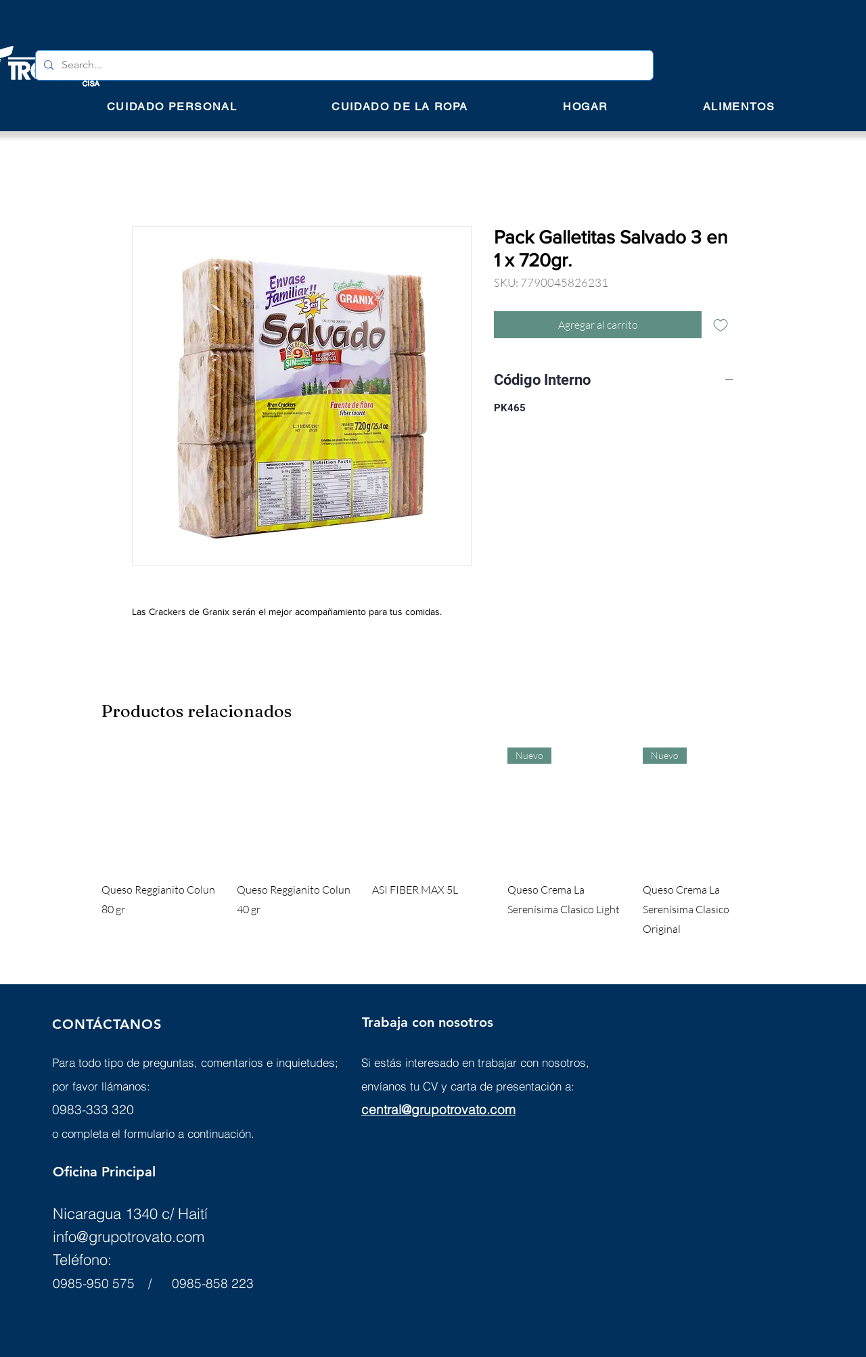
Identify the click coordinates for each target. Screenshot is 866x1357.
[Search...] (343, 65)
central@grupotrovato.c (429, 1109)
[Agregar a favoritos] (720, 324)
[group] (433, 843)
